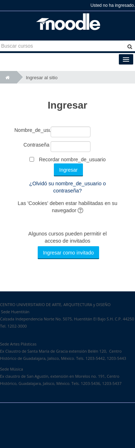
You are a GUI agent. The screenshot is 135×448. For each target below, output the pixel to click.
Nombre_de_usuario (32, 130)
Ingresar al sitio (41, 77)
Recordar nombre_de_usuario (72, 159)
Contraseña (36, 145)
